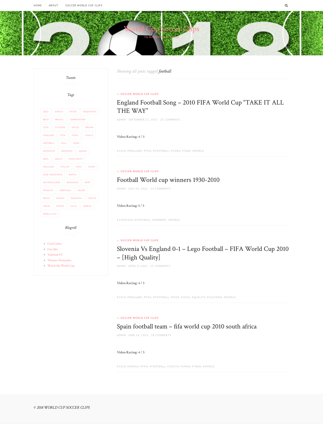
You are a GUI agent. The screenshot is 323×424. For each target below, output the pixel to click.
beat (46, 119)
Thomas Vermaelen (59, 260)
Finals (89, 135)
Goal (46, 158)
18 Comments (161, 335)
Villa (73, 206)
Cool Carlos (54, 244)
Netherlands (51, 182)
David (75, 127)
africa (134, 366)
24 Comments (161, 188)
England (135, 150)
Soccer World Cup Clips (84, 5)
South (174, 366)
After (73, 111)
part (87, 182)
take (187, 150)
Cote (46, 127)
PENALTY (48, 190)
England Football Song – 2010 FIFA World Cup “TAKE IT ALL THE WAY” (200, 107)
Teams (60, 206)
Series (60, 198)
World (199, 150)
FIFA (148, 150)
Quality (199, 297)
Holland (48, 166)
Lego (186, 297)
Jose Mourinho (52, 174)
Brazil (59, 119)
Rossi (46, 198)
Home (38, 5)
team (197, 366)
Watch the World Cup (60, 266)
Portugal (66, 190)
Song (176, 150)
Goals (58, 158)
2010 (122, 150)
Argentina (89, 111)
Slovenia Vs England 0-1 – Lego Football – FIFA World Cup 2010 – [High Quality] (203, 253)
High (175, 297)
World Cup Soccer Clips (161, 29)
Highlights (76, 158)
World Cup (50, 213)
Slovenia (215, 297)
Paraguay (73, 182)
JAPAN (91, 166)
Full (64, 143)
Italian (65, 166)
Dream (89, 127)
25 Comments (170, 119)
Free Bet (52, 249)
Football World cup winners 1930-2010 (168, 180)
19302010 (126, 219)
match (72, 174)
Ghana (83, 151)
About (53, 5)
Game (76, 143)
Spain (186, 366)
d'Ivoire (60, 127)
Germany (67, 151)
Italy (79, 166)
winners (160, 219)
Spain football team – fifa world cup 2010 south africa (187, 326)
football (162, 150)
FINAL (75, 135)
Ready (81, 190)
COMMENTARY (78, 119)
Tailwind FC (55, 255)
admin (121, 119)
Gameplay (49, 151)
